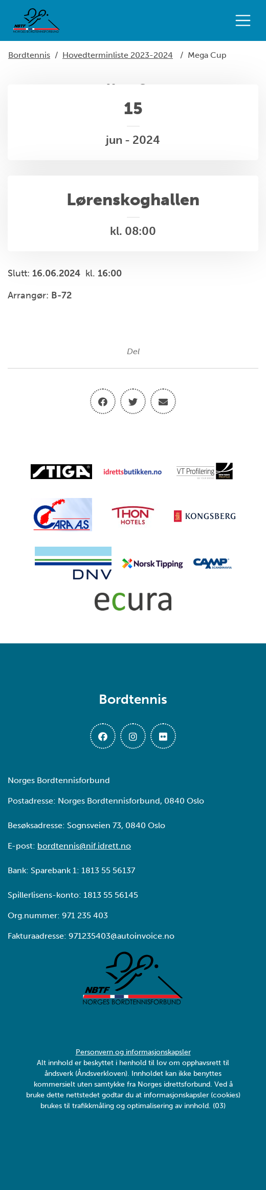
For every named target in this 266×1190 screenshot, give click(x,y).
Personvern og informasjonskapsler (133, 1052)
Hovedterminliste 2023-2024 (117, 55)
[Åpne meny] (245, 20)
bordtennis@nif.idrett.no (84, 846)
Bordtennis (29, 55)
